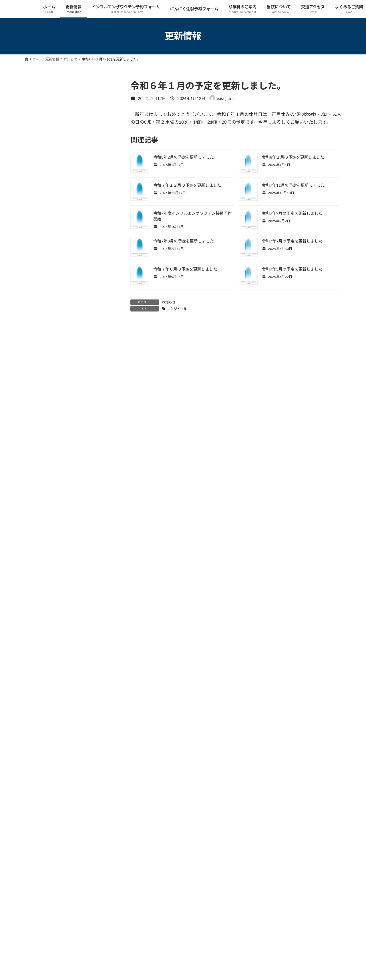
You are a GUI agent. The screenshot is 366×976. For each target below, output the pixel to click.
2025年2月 (38, 455)
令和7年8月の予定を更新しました (183, 240)
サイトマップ (40, 845)
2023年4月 (38, 675)
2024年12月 (39, 478)
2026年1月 (38, 362)
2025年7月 (38, 408)
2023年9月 (38, 617)
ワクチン (97, 247)
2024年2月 (38, 571)
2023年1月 (38, 699)
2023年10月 (39, 606)
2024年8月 (38, 512)
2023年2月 (38, 687)
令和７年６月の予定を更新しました (185, 269)
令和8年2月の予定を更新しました (183, 157)
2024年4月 (38, 547)
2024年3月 (38, 559)
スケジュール (177, 309)
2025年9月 (38, 397)
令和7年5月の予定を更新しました (292, 269)
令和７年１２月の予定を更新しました (187, 185)
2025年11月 (39, 373)
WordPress (152, 966)
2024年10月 (39, 489)
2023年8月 (38, 629)
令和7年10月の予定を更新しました (60, 283)
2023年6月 (38, 652)
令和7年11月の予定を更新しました (293, 185)
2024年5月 (38, 536)
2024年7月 (38, 524)
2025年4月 (38, 443)
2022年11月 (39, 722)
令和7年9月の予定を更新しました (292, 213)
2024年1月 (38, 582)
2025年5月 (38, 431)
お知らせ (169, 302)
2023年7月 (38, 640)
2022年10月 (39, 733)
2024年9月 (38, 501)
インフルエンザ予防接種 (70, 149)
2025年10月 (39, 385)
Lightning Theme (181, 966)
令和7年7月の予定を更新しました (292, 240)
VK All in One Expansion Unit (220, 966)
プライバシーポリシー (78, 845)
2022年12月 (39, 710)
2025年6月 (38, 420)
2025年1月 (38, 466)
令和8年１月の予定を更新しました (293, 157)
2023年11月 (39, 594)
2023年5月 (38, 664)
